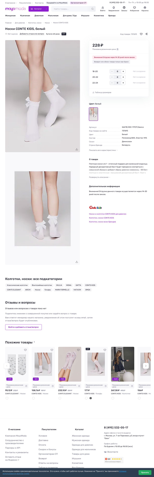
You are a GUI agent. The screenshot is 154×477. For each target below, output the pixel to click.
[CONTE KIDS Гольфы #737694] (96, 365)
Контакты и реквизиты (15, 448)
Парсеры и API (11, 444)
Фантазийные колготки (42, 286)
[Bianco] (59, 398)
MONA (68, 286)
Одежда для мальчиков (82, 445)
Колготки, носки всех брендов (102, 223)
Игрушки (85, 16)
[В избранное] (141, 35)
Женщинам (10, 16)
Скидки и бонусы (46, 445)
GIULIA (59, 286)
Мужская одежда (79, 437)
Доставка (43, 437)
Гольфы (48, 291)
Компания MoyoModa (14, 433)
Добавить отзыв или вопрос (32, 35)
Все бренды (77, 462)
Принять (145, 472)
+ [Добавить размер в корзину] (123, 72)
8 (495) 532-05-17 (117, 2)
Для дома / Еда (70, 16)
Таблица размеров (103, 93)
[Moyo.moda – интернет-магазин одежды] (15, 9)
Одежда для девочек (81, 441)
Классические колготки (17, 286)
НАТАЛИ (77, 291)
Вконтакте (110, 451)
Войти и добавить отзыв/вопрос (23, 328)
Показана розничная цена (16, 387)
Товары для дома (79, 449)
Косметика (99, 16)
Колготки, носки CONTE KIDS (101, 219)
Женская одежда (79, 433)
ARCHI (28, 291)
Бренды (112, 16)
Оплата (42, 441)
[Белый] (6, 398)
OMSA (87, 291)
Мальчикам (53, 16)
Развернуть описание (98, 178)
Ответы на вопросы (47, 457)
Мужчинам (25, 16)
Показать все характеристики (102, 151)
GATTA (78, 286)
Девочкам (39, 16)
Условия (42, 433)
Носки (37, 291)
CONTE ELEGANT (14, 291)
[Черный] (89, 398)
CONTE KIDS (90, 286)
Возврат (42, 453)
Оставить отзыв (18, 452)
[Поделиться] (146, 35)
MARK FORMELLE (62, 291)
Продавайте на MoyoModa (57, 3)
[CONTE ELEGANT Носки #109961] (16, 365)
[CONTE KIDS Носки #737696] (43, 365)
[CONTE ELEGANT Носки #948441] (69, 365)
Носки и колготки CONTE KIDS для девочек (107, 215)
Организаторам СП (78, 3)
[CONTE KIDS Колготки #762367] (122, 365)
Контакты (39, 3)
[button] (7, 366)
